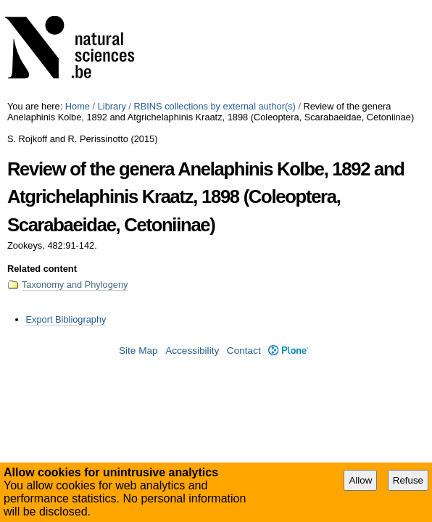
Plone (288, 350)
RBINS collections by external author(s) (214, 106)
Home (77, 106)
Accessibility (192, 350)
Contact (244, 350)
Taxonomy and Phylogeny (75, 284)
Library (112, 106)
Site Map (138, 350)
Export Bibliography (66, 319)
